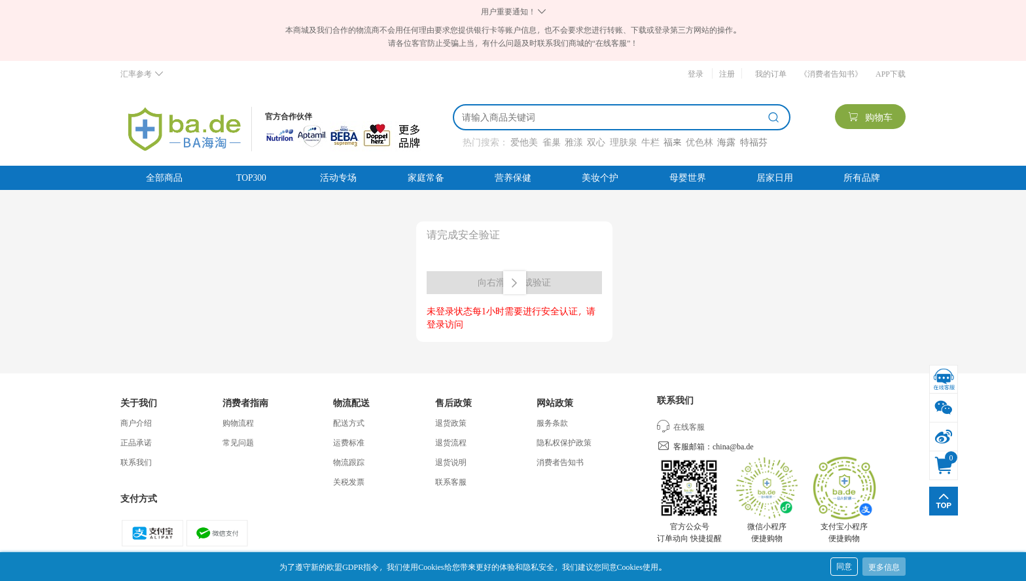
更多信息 (884, 566)
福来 (672, 142)
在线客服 (681, 426)
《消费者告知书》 (831, 73)
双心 (596, 142)
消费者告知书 (560, 462)
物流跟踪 (348, 462)
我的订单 (771, 73)
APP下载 (891, 73)
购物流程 (238, 422)
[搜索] (612, 117)
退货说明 (451, 462)
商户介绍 (136, 422)
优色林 (699, 142)
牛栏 (650, 142)
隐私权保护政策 (564, 442)
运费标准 (348, 442)
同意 (844, 566)
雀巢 (551, 142)
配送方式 (348, 422)
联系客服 (451, 481)
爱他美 (524, 142)
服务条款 (552, 422)
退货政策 (451, 422)
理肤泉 (623, 142)
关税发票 (348, 481)
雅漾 (574, 142)
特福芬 (754, 142)
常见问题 (238, 442)
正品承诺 (136, 442)
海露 (726, 142)
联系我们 (136, 462)
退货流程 (451, 442)
